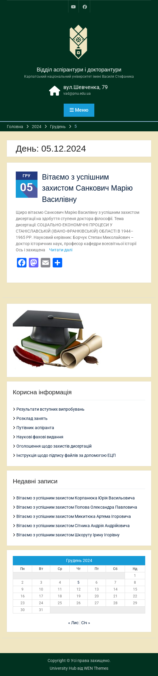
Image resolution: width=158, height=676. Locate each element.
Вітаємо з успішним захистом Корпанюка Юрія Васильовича (75, 498)
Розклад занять (32, 418)
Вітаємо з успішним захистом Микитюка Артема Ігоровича (73, 516)
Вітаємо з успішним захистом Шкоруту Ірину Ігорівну (68, 534)
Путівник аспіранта (35, 427)
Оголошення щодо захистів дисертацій (54, 446)
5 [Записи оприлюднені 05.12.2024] (78, 582)
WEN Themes (96, 668)
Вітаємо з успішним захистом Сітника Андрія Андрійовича (73, 525)
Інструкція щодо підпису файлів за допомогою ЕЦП (66, 455)
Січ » (85, 622)
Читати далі (60, 249)
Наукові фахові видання (39, 436)
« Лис (73, 622)
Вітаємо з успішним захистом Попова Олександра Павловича (76, 507)
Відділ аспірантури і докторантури (79, 70)
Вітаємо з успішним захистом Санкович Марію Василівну (87, 188)
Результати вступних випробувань (50, 409)
